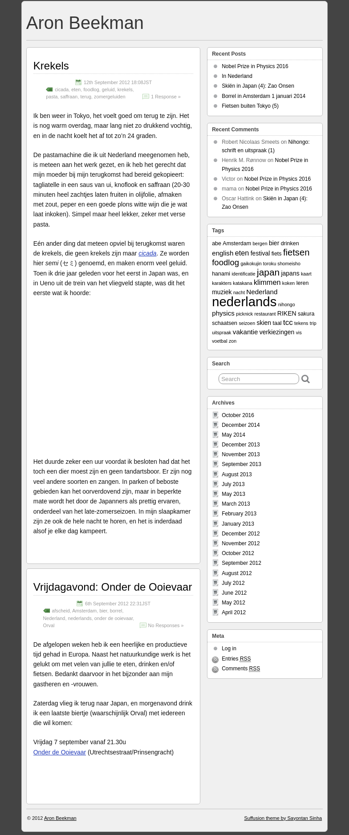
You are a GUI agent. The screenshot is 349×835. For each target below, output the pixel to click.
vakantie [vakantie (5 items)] (245, 332)
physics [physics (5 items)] (223, 313)
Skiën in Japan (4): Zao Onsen (258, 86)
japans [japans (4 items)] (290, 273)
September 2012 (241, 563)
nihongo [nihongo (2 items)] (286, 304)
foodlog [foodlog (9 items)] (225, 262)
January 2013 (238, 524)
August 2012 (237, 573)
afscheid (61, 610)
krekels (125, 89)
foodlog (91, 89)
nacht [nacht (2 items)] (239, 292)
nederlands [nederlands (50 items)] (244, 301)
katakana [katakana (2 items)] (242, 283)
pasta (51, 96)
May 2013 (233, 494)
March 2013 (236, 504)
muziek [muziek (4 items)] (221, 292)
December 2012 (241, 534)
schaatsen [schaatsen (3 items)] (224, 323)
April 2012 (234, 612)
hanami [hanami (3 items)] (221, 274)
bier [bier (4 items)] (274, 243)
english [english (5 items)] (222, 253)
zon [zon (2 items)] (232, 341)
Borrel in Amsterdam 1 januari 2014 (263, 96)
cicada (62, 89)
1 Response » (166, 96)
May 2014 (233, 435)
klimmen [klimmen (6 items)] (267, 282)
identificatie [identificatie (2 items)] (243, 273)
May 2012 (233, 603)
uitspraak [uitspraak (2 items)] (221, 332)
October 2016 (238, 415)
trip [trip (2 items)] (313, 323)
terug (85, 96)
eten (76, 89)
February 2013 (239, 514)
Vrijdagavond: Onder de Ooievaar (112, 587)
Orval (49, 625)
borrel (116, 610)
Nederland (54, 618)
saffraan (69, 96)
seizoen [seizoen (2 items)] (247, 323)
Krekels (51, 66)
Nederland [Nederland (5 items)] (261, 292)
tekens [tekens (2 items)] (301, 323)
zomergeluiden (110, 96)
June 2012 (234, 593)
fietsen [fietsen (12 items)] (296, 252)
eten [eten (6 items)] (242, 253)
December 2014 (241, 425)
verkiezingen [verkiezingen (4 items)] (277, 332)
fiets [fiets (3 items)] (277, 254)
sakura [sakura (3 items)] (306, 314)
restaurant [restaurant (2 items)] (265, 313)
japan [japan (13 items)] (268, 272)
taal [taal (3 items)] (276, 323)
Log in (229, 648)
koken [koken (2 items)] (288, 283)
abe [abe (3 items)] (216, 243)
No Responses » (166, 625)
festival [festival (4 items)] (260, 253)
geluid (108, 89)
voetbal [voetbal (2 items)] (219, 341)
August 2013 (237, 474)
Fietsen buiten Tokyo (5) (250, 106)
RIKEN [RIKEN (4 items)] (286, 313)
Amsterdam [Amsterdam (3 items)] (237, 243)
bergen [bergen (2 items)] (259, 243)
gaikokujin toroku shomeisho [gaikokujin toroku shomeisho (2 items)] (270, 263)
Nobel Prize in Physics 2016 (255, 66)
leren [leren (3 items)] (302, 283)
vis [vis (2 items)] (299, 332)
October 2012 (238, 553)
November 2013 (241, 454)
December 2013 (241, 445)
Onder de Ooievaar (59, 752)
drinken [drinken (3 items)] (290, 243)
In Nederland (237, 76)
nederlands (79, 618)
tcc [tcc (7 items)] (288, 322)
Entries (236, 659)
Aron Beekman (85, 22)
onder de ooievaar (113, 618)
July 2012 (233, 583)
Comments (241, 668)
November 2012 (241, 543)
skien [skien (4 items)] (263, 322)
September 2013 (241, 464)
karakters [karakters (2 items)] (221, 283)
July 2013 (233, 484)
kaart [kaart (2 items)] (306, 273)
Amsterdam (84, 610)
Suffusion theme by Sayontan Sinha (283, 818)
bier (103, 610)
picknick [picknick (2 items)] (244, 313)
